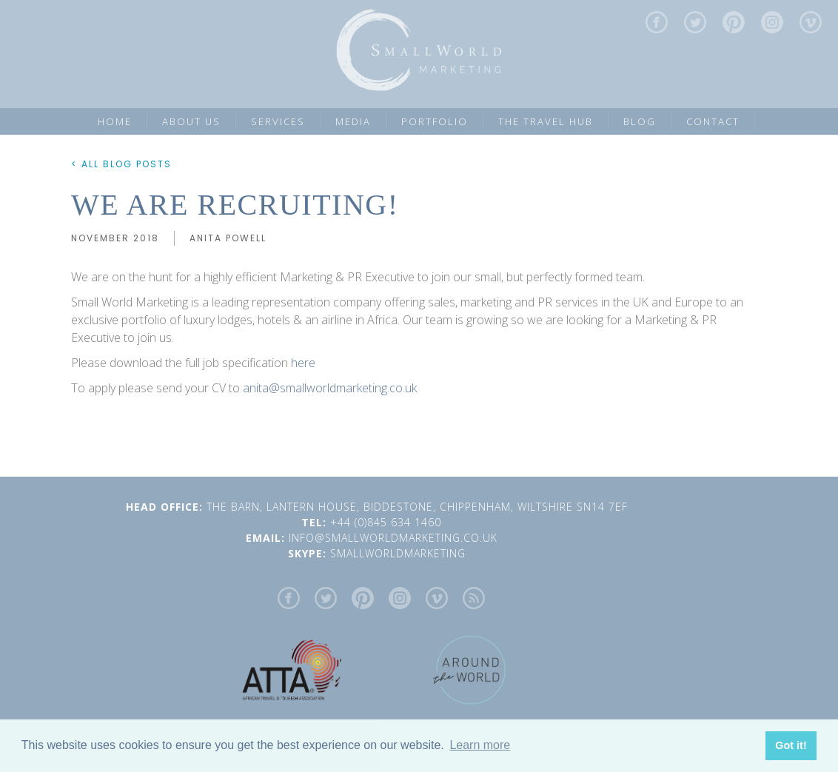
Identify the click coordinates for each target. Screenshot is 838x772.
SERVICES (278, 121)
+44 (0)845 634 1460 (391, 522)
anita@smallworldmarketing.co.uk (330, 388)
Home (115, 121)
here (303, 363)
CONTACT (713, 121)
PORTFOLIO (434, 121)
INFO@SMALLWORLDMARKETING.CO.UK (395, 538)
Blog (639, 121)
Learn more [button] (479, 745)
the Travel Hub (545, 121)
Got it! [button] (790, 745)
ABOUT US (191, 121)
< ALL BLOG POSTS (121, 164)
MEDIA (353, 121)
